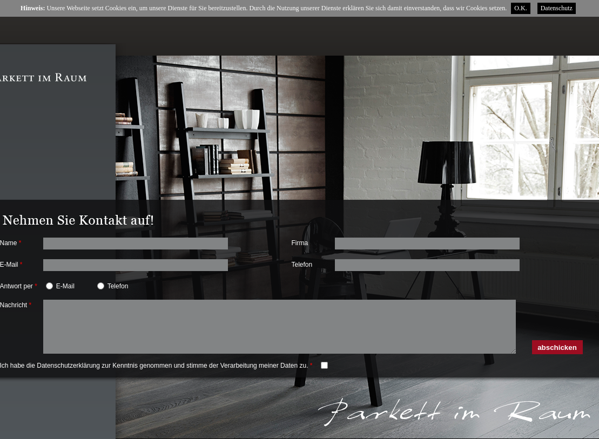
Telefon (302, 264)
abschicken (557, 347)
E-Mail (65, 286)
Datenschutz (557, 8)
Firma (300, 243)
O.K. (520, 8)
